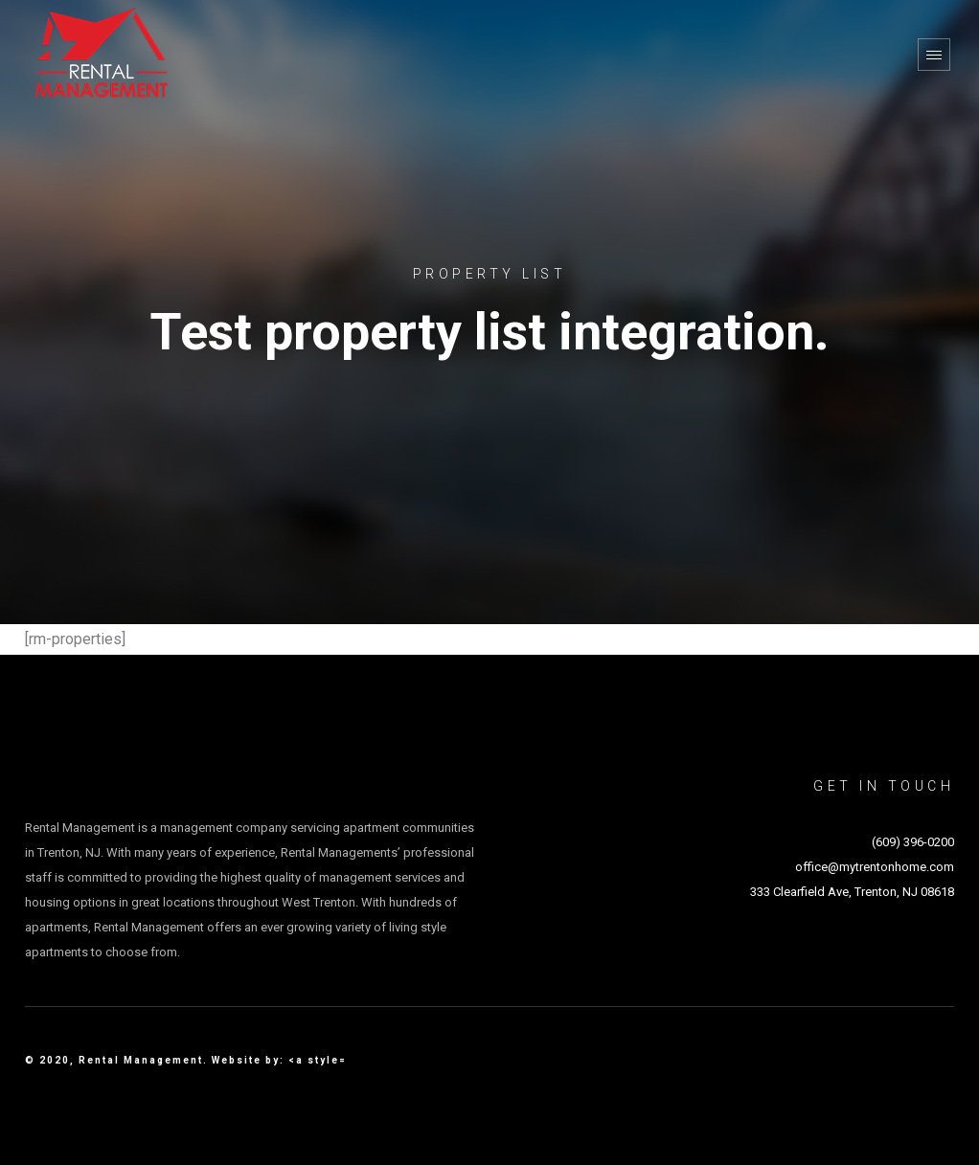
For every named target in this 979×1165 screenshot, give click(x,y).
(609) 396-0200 (913, 842)
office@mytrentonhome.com (874, 867)
